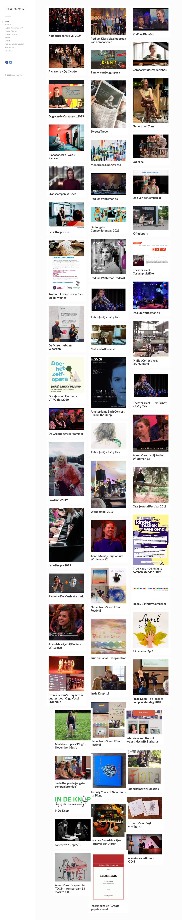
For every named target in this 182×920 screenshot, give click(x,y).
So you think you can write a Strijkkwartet (66, 295)
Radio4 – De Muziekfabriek (66, 595)
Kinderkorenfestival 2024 (65, 35)
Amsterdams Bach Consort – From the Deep (108, 413)
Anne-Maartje (15, 9)
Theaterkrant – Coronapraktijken (144, 271)
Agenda (8, 41)
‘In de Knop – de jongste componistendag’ (148, 784)
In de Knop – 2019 (60, 564)
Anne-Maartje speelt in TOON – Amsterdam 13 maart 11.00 (148, 887)
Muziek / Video (11, 35)
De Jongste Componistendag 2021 (105, 229)
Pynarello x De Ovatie (63, 71)
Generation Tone (143, 126)
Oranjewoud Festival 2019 (149, 505)
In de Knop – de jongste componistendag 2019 (147, 569)
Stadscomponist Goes (62, 193)
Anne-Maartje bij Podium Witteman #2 (107, 557)
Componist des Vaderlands (150, 70)
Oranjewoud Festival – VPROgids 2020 (63, 397)
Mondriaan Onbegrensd (106, 165)
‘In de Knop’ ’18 (100, 693)
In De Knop (140, 809)
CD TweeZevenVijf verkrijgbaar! (61, 824)
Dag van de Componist (147, 197)
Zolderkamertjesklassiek (65, 788)
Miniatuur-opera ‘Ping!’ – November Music (148, 745)
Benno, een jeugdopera (105, 72)
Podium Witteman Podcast (108, 278)
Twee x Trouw (99, 131)
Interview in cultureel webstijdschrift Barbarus (64, 739)
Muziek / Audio (11, 31)
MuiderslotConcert (103, 349)
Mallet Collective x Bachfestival (145, 361)
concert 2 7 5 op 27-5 (146, 843)
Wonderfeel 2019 (102, 511)
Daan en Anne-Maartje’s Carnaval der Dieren (106, 841)
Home (7, 22)
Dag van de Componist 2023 (66, 116)
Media (7, 38)
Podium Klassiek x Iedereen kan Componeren (108, 40)
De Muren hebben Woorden (60, 346)
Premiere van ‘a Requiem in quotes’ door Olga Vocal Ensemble (66, 698)
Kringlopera (140, 233)
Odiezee (138, 161)
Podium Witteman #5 (104, 199)
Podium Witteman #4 (146, 312)
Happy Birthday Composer (149, 602)
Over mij (8, 25)
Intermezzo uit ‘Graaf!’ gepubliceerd (105, 907)
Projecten (9, 47)
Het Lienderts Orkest (14, 44)
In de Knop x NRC (59, 231)
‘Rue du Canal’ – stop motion (108, 657)
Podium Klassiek (143, 34)
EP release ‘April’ (143, 650)
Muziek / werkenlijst (14, 28)
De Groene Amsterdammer (66, 433)
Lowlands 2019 (58, 499)
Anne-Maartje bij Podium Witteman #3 (149, 456)
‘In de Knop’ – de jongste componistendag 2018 (148, 699)
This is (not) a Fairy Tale (105, 317)
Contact (8, 51)
